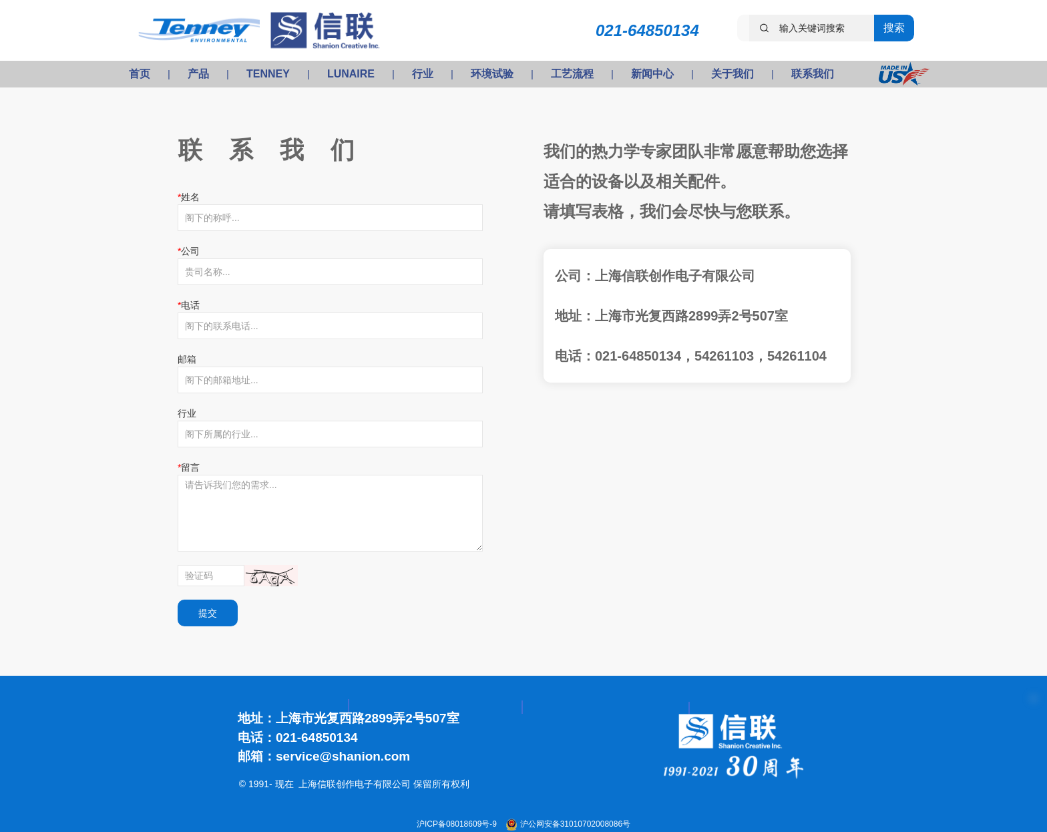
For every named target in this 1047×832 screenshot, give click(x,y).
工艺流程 (572, 73)
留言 (190, 467)
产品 (198, 73)
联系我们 (812, 73)
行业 (422, 73)
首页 (139, 73)
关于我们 (732, 73)
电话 (190, 305)
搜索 (894, 27)
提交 (207, 613)
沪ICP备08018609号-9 (458, 824)
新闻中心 (652, 73)
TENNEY (268, 73)
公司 (190, 251)
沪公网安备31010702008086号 (575, 824)
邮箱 (187, 359)
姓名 (190, 197)
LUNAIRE (351, 73)
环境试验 (492, 73)
